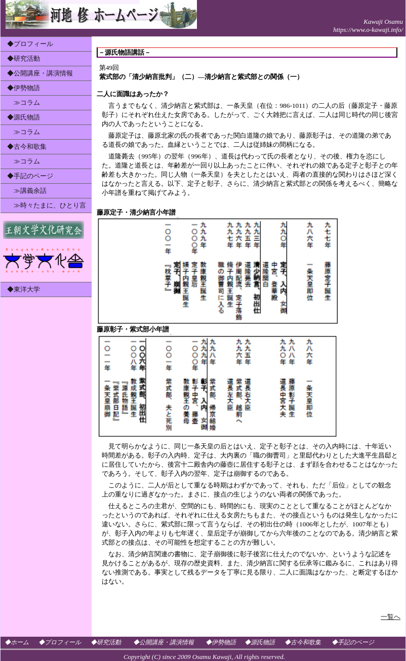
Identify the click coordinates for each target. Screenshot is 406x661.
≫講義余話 (27, 190)
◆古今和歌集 (27, 146)
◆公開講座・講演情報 (40, 73)
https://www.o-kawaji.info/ (368, 29)
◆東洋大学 (23, 289)
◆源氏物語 (23, 117)
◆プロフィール (30, 44)
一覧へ (390, 617)
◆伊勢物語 (23, 88)
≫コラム (23, 102)
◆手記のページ (30, 176)
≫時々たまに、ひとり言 (46, 205)
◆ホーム (17, 642)
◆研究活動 (23, 58)
